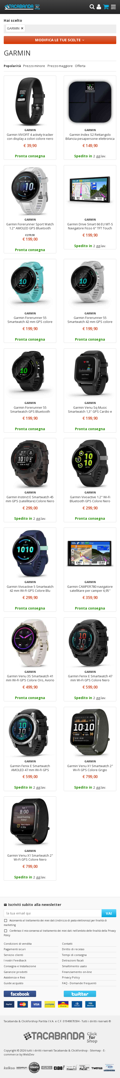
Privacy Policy (71, 977)
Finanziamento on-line (77, 972)
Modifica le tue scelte (58, 39)
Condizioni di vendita (18, 943)
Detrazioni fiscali (73, 960)
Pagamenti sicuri (15, 949)
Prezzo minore (34, 66)
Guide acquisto (13, 983)
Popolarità (12, 66)
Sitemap (95, 1050)
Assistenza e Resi (14, 977)
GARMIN (13, 28)
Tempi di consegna (74, 955)
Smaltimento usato (74, 966)
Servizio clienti (13, 955)
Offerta (80, 66)
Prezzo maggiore (60, 66)
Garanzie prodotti (15, 972)
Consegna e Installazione (20, 966)
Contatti (67, 943)
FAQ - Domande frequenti (79, 983)
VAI (109, 913)
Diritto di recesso (73, 949)
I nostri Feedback (15, 960)
